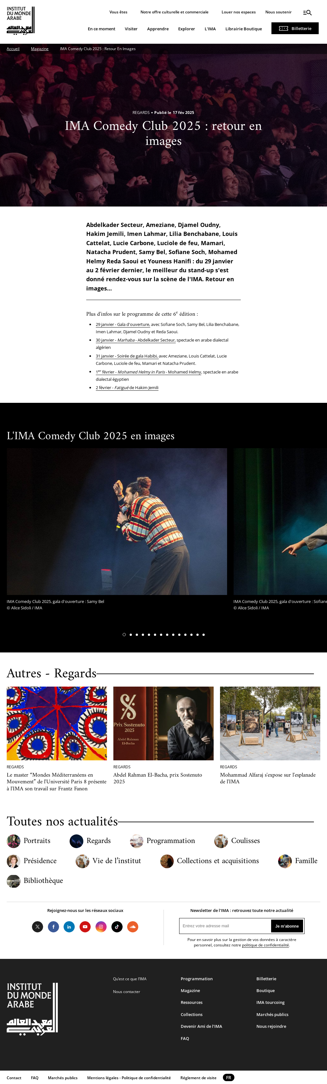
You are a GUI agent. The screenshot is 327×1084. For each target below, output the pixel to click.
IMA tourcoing (270, 1002)
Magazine (40, 48)
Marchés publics (272, 1014)
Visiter (131, 29)
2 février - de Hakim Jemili (127, 387)
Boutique (265, 990)
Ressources (191, 1002)
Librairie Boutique (243, 29)
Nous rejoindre (271, 1026)
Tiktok (117, 927)
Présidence (40, 861)
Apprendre (158, 29)
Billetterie (301, 28)
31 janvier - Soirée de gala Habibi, (127, 356)
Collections (191, 1014)
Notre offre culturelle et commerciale (175, 12)
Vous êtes (118, 12)
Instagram (101, 927)
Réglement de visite (198, 1077)
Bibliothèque (43, 881)
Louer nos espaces (239, 12)
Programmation (171, 841)
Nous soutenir (278, 12)
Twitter (37, 927)
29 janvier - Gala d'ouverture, (123, 324)
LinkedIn (69, 927)
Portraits (37, 841)
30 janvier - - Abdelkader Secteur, (136, 340)
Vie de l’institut (117, 861)
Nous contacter (126, 991)
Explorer (186, 29)
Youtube (85, 927)
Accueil (13, 48)
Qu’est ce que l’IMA (130, 979)
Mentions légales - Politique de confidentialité (129, 1077)
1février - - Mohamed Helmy (148, 372)
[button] (124, 634)
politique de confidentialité (265, 945)
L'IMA (210, 29)
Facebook (53, 927)
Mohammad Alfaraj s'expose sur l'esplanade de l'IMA (268, 778)
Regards (99, 841)
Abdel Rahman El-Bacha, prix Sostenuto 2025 (157, 778)
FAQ (185, 1038)
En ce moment (101, 29)
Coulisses (245, 841)
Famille (306, 861)
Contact (14, 1077)
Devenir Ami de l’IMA (201, 1026)
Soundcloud (133, 927)
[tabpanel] (117, 531)
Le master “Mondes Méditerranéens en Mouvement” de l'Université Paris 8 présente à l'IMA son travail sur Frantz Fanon (56, 782)
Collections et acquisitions (218, 861)
